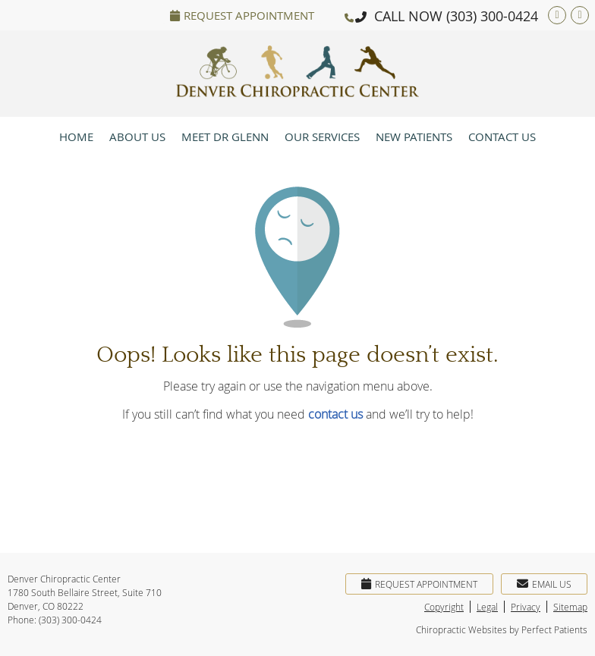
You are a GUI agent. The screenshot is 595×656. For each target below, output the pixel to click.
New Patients (414, 136)
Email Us (544, 584)
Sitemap (570, 607)
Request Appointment (242, 15)
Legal (487, 607)
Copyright (444, 607)
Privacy (525, 607)
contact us (335, 414)
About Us (137, 136)
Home (76, 136)
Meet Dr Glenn (225, 136)
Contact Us (502, 136)
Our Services (322, 136)
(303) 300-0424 (492, 16)
